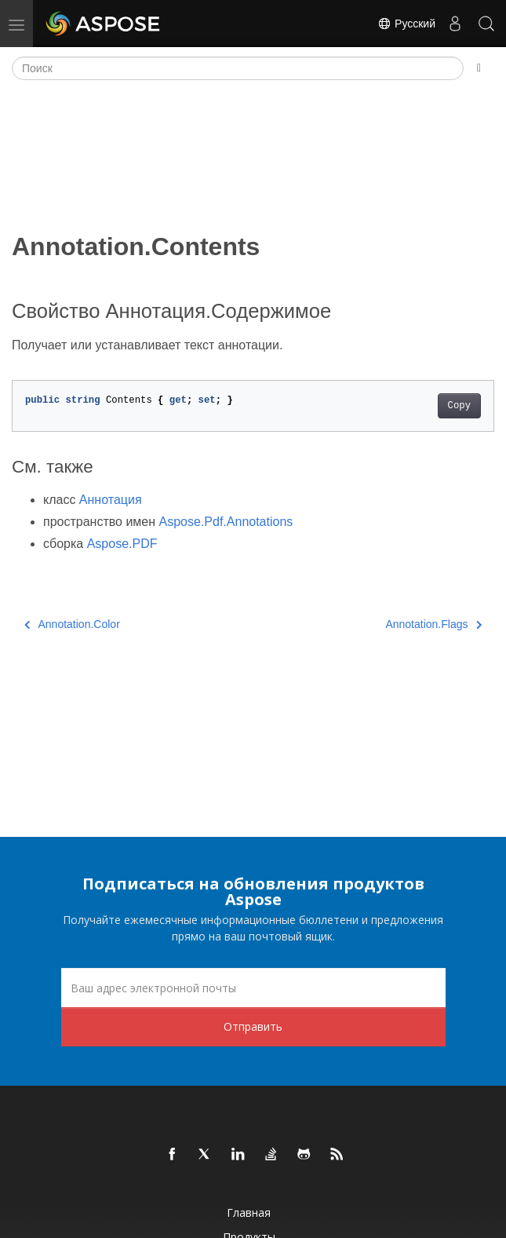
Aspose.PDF (122, 543)
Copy (459, 405)
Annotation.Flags (433, 624)
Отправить (253, 1026)
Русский (406, 23)
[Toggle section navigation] (479, 68)
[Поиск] (238, 68)
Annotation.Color (72, 624)
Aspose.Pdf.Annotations (226, 521)
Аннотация (110, 499)
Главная (249, 1212)
